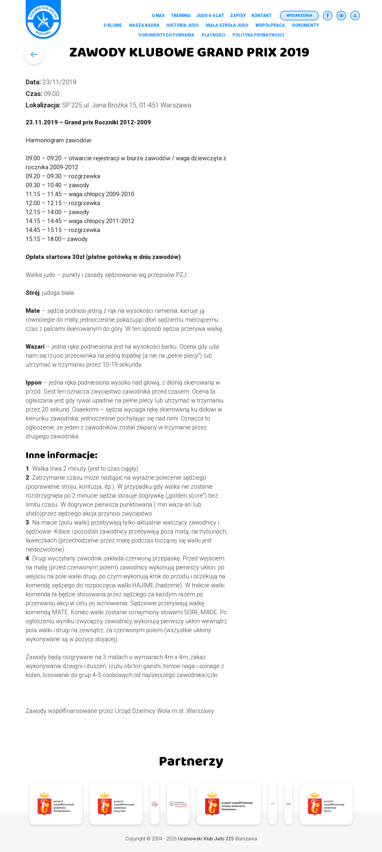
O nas (158, 15)
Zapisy (238, 15)
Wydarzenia (299, 15)
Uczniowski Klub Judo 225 (206, 839)
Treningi (180, 15)
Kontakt (262, 15)
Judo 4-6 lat (210, 15)
